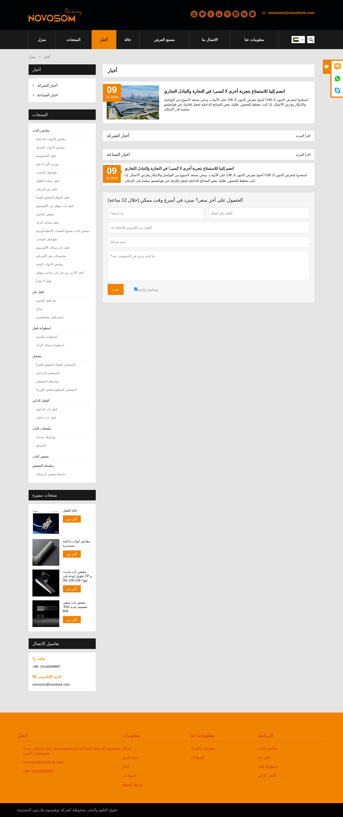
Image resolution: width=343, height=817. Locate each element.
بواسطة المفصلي (47, 381)
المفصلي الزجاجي (48, 373)
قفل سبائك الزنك (47, 222)
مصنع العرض (164, 40)
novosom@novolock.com (291, 13)
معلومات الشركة (202, 748)
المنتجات (73, 40)
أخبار (104, 40)
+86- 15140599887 (46, 666)
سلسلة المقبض (43, 466)
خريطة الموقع (132, 784)
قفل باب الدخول (46, 409)
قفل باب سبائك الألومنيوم (52, 247)
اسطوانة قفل (41, 328)
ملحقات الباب (41, 428)
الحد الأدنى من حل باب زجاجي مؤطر (60, 272)
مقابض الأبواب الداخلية (51, 139)
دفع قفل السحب (46, 172)
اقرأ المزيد (303, 136)
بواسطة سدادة (46, 437)
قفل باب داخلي (46, 417)
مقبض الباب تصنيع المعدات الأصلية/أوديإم (62, 231)
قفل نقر (38, 292)
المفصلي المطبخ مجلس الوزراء (56, 389)
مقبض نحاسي (45, 214)
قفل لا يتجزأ (43, 281)
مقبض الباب (40, 456)
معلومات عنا (254, 40)
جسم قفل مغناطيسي (50, 317)
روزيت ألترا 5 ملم (47, 164)
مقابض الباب (41, 130)
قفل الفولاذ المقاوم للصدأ (52, 197)
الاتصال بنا (209, 40)
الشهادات (129, 775)
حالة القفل (70, 510)
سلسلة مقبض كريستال (51, 474)
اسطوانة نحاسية (46, 337)
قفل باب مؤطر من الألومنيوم (54, 206)
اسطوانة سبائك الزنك (50, 345)
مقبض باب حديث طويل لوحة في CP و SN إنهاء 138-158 (77, 576)
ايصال (126, 748)
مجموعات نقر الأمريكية (51, 256)
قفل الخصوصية (46, 156)
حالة (127, 40)
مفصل (36, 356)
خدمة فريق (130, 757)
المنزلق (41, 445)
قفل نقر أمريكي (46, 189)
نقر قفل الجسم (46, 300)
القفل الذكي (40, 400)
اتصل (22, 735)
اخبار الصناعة (118, 154)
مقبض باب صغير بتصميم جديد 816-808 (75, 607)
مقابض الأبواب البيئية (49, 264)
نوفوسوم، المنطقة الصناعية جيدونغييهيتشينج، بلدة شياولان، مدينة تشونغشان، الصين (72, 750)
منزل (42, 40)
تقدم (115, 289)
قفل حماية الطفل (47, 181)
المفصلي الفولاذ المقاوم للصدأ (56, 364)
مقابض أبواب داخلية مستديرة (77, 543)
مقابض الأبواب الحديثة (50, 147)
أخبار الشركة (118, 135)
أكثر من (71, 519)
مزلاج (39, 309)
